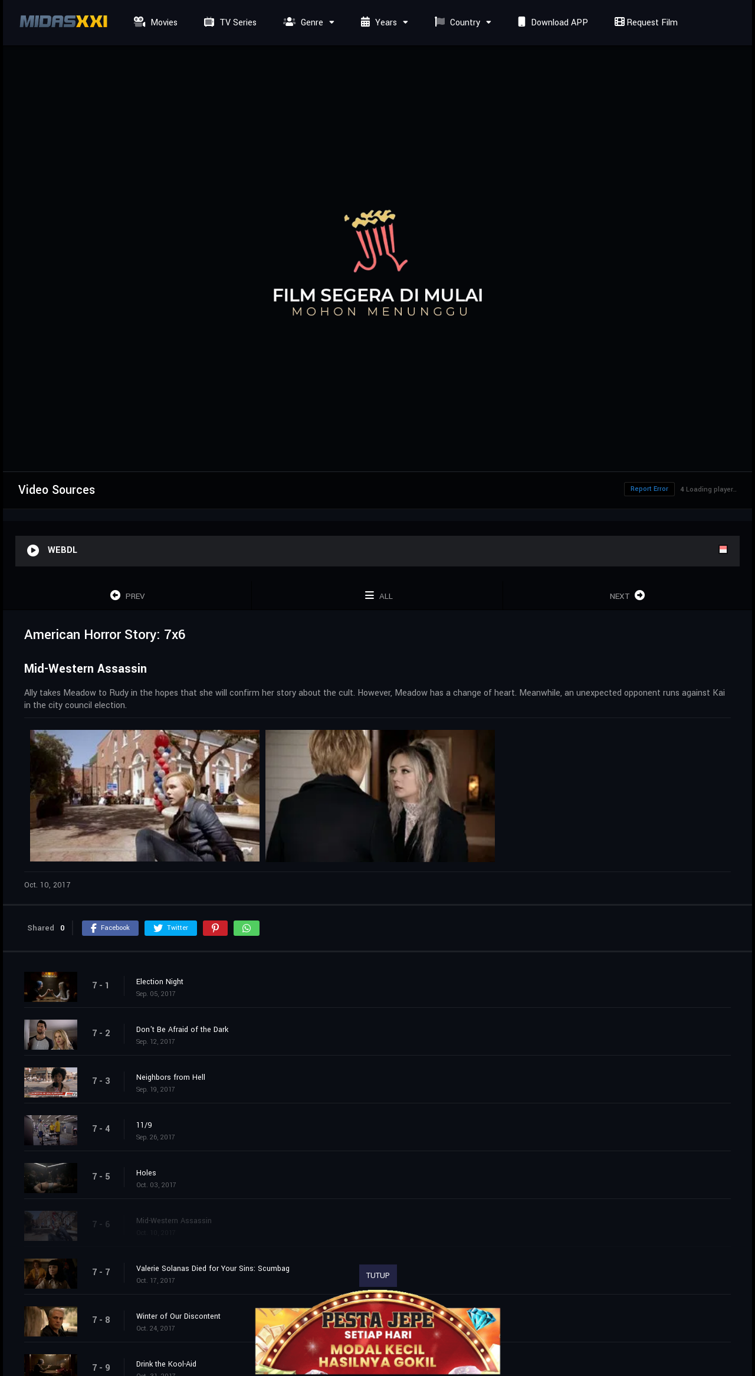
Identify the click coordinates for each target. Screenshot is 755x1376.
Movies (154, 23)
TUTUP (378, 1275)
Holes (146, 1173)
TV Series (229, 23)
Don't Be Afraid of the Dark (182, 1029)
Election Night (159, 982)
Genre (301, 23)
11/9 (144, 1125)
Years (377, 23)
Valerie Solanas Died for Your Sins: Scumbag (213, 1268)
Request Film (645, 23)
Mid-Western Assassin (174, 1221)
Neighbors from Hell (170, 1077)
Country (456, 23)
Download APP (551, 23)
